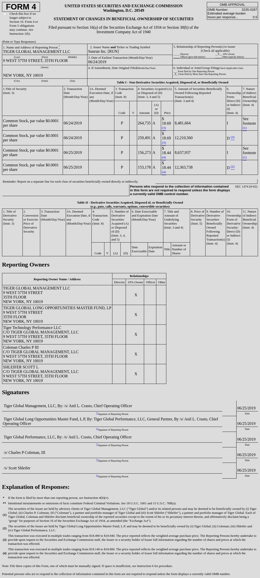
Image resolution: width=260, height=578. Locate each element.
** (97, 413)
